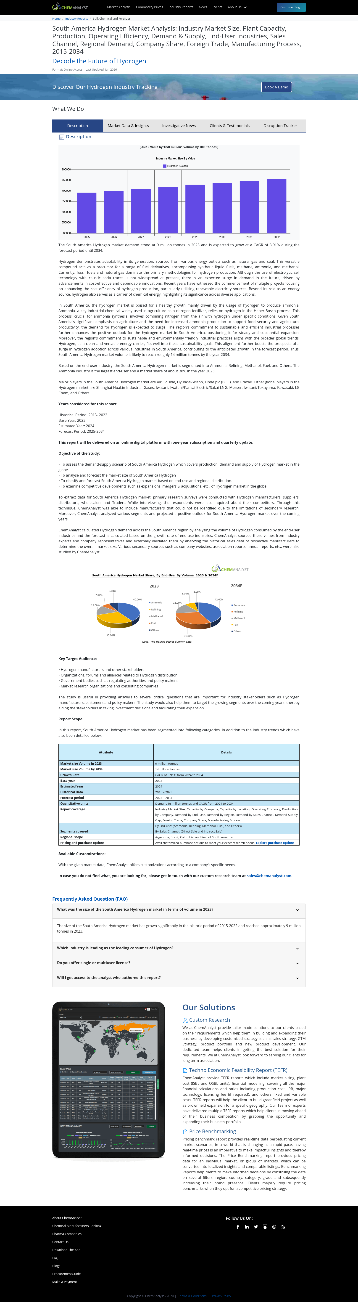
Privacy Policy (221, 1296)
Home (56, 18)
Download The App (66, 1250)
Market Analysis (119, 7)
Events (217, 7)
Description (77, 125)
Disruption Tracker (280, 125)
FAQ (55, 1258)
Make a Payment (64, 1282)
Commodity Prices (149, 7)
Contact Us (60, 1242)
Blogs (56, 1266)
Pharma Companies (67, 1234)
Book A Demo (276, 87)
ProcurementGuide (66, 1274)
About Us (238, 7)
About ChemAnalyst (67, 1218)
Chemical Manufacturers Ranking (76, 1226)
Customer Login (291, 7)
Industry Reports (180, 7)
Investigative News (179, 125)
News (203, 7)
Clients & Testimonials (230, 125)
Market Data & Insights (128, 125)
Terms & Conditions (192, 1296)
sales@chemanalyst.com (269, 875)
